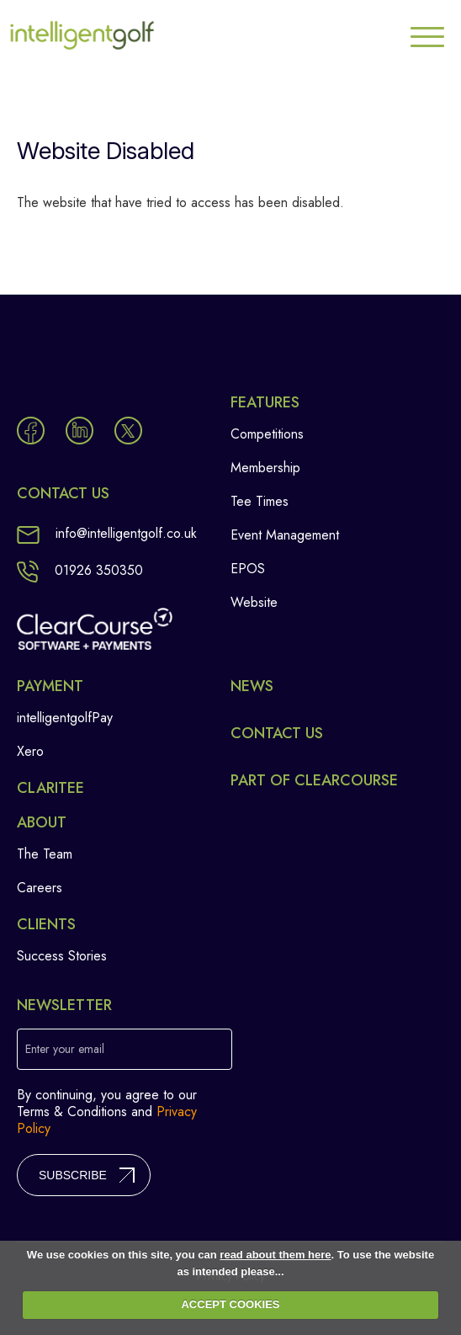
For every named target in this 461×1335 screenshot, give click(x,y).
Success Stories (62, 955)
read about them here (275, 1254)
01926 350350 (80, 570)
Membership (265, 467)
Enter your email (64, 1048)
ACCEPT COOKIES (230, 1304)
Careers (39, 887)
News (252, 686)
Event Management (285, 535)
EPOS (248, 568)
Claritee (50, 788)
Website (254, 602)
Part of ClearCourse (314, 780)
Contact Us (277, 733)
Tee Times (260, 501)
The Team (44, 854)
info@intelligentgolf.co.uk (107, 533)
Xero (30, 751)
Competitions (267, 434)
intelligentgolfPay (65, 717)
